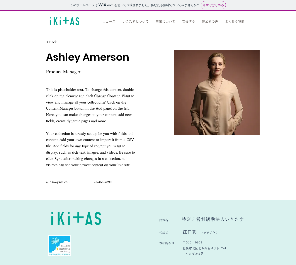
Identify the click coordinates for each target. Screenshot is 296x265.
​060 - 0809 (195, 242)
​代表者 (171, 232)
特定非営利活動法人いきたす (213, 219)
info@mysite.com (58, 182)
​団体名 (170, 220)
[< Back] (54, 42)
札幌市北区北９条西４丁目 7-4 (204, 248)
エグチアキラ (209, 232)
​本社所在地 (167, 243)
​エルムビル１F (193, 253)
